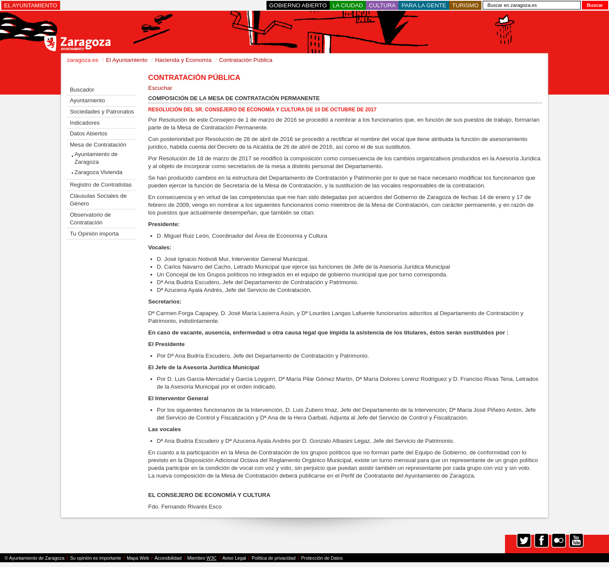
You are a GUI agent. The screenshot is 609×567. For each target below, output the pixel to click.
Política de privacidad (274, 558)
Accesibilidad (168, 558)
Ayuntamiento (87, 100)
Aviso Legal (234, 558)
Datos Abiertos (88, 133)
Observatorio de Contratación (90, 218)
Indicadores (84, 123)
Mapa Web (138, 558)
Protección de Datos (322, 558)
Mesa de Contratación (98, 144)
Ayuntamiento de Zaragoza (96, 158)
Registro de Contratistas (101, 184)
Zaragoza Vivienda (98, 172)
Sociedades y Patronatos (102, 111)
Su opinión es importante (95, 558)
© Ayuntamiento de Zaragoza (34, 558)
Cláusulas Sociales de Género (98, 200)
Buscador (82, 89)
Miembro (202, 558)
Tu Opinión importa (94, 233)
